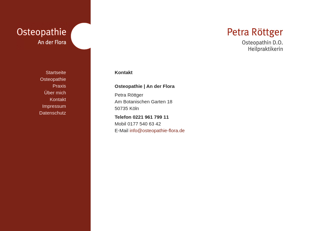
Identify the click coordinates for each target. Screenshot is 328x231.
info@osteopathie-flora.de (157, 130)
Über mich (55, 92)
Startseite (56, 72)
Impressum (54, 106)
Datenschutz (52, 113)
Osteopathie (53, 79)
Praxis (59, 86)
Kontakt (58, 99)
